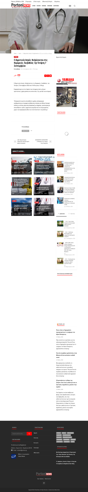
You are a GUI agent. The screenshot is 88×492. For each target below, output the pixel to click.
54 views (29, 172)
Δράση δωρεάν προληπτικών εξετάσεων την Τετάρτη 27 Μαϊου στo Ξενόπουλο (20, 167)
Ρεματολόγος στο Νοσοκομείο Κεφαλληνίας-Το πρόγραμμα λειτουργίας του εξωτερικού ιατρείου (21, 207)
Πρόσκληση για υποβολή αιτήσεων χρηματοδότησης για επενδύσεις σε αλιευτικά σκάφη (69, 201)
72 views (51, 214)
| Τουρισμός (28, 1)
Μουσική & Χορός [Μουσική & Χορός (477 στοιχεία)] (67, 437)
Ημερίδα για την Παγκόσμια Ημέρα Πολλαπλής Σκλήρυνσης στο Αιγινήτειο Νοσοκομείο (43, 167)
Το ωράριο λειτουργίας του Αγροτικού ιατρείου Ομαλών (42, 188)
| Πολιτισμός (36, 1)
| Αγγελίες (57, 1)
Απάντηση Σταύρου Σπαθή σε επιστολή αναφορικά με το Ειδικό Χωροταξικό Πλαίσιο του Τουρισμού (69, 190)
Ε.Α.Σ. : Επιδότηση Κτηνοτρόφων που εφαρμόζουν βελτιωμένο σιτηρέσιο (69, 234)
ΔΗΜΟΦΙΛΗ (61, 213)
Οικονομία (49, 5)
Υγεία (16, 57)
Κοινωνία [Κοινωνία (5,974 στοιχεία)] (59, 437)
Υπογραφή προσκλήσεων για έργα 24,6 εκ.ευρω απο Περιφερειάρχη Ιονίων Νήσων (69, 179)
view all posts (25, 130)
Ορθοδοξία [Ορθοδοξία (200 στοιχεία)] (66, 439)
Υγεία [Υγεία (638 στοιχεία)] (72, 441)
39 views (51, 193)
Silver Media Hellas (56, 489)
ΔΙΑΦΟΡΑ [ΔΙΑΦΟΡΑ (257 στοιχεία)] (59, 435)
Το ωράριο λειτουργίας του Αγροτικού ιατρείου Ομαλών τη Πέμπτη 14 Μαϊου (43, 208)
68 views (29, 214)
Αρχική (33, 5)
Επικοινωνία (48, 478)
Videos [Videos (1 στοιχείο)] (58, 433)
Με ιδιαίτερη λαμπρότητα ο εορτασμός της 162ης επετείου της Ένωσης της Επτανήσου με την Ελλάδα (66, 454)
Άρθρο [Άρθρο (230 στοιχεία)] (64, 433)
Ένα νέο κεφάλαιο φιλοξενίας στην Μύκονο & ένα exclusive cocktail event (66, 355)
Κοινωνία (44, 5)
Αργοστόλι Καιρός (61, 57)
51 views (51, 172)
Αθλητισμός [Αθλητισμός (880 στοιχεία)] (70, 433)
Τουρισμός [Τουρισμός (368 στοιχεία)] (66, 441)
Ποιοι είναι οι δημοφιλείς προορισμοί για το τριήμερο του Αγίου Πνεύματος (65, 332)
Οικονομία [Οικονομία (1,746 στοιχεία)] (59, 439)
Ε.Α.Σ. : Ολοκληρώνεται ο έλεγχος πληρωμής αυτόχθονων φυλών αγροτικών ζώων (69, 261)
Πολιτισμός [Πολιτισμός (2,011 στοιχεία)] (59, 441)
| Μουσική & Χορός (47, 1)
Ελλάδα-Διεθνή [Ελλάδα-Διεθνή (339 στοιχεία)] (66, 435)
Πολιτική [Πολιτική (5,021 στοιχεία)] (73, 439)
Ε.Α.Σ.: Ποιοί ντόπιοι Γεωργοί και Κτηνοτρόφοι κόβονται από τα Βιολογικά (69, 223)
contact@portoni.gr (22, 450)
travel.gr (61, 324)
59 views (29, 192)
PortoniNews (17, 69)
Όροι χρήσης (40, 478)
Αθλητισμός (56, 5)
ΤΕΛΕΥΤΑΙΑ (72, 213)
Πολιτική (39, 5)
